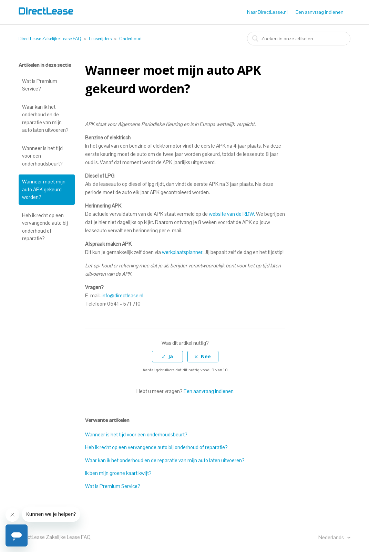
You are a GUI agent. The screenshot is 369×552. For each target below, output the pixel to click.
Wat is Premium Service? (39, 85)
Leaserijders (100, 39)
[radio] (167, 357)
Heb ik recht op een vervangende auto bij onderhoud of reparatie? (45, 227)
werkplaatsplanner (182, 252)
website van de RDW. (231, 214)
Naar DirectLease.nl (267, 12)
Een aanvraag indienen (320, 12)
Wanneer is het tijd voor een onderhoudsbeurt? (42, 156)
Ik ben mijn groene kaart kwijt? (118, 473)
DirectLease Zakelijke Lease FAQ (50, 39)
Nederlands (331, 537)
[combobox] (298, 38)
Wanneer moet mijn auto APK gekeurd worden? (43, 189)
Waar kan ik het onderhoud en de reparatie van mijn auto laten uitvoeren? (45, 119)
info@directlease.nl (122, 295)
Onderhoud (130, 39)
